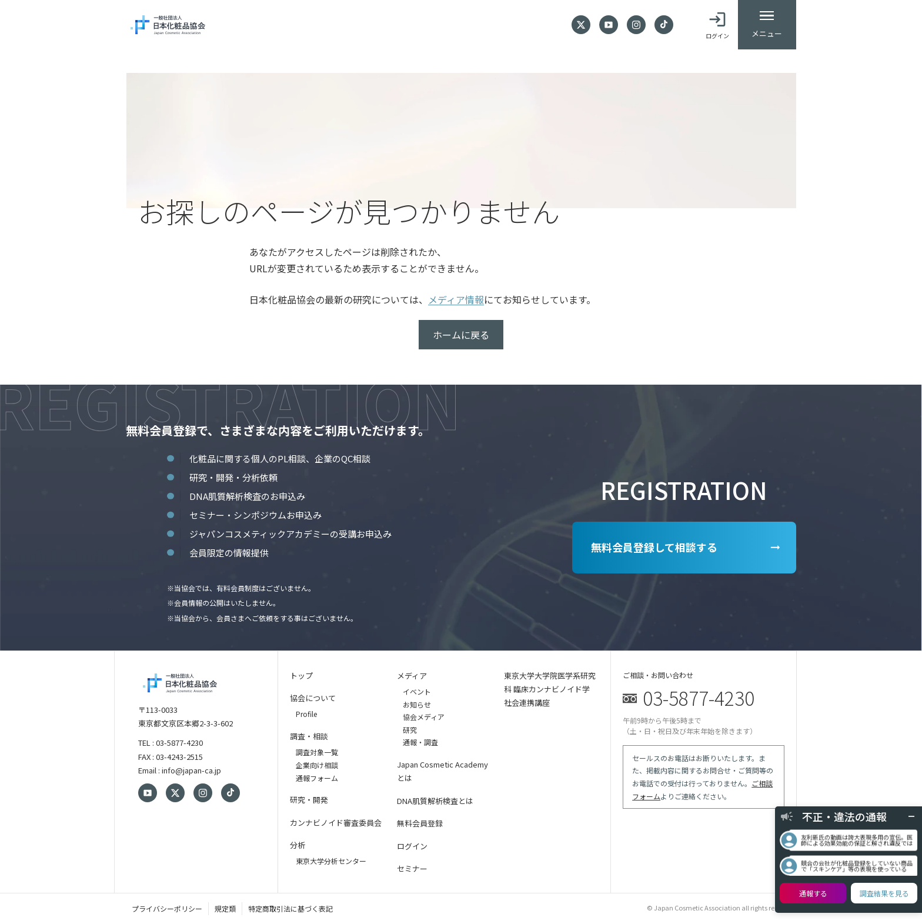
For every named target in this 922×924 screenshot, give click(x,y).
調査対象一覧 (317, 752)
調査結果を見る (884, 893)
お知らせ (417, 704)
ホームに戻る (461, 335)
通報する (813, 893)
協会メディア (424, 717)
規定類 (225, 908)
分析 (297, 844)
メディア (412, 675)
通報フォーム (317, 778)
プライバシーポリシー (167, 908)
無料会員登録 (420, 823)
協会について (313, 697)
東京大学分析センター (331, 861)
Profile (306, 714)
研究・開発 (309, 799)
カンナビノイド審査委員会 (336, 822)
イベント (417, 691)
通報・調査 (420, 742)
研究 (410, 730)
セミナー (412, 868)
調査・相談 (309, 736)
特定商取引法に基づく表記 (290, 908)
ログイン (412, 846)
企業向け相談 (317, 765)
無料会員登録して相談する (653, 547)
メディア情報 (456, 299)
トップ (301, 675)
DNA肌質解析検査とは (435, 800)
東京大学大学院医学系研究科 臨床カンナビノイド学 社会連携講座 (550, 689)
